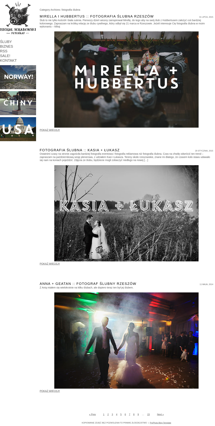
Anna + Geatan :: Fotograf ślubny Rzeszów (88, 284)
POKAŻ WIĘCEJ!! (50, 130)
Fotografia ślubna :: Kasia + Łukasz (80, 150)
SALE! (5, 56)
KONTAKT (8, 60)
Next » (160, 414)
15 (148, 414)
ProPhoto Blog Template (160, 423)
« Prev (92, 414)
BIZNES (6, 46)
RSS (3, 51)
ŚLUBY (6, 42)
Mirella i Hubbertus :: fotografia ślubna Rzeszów (97, 16)
